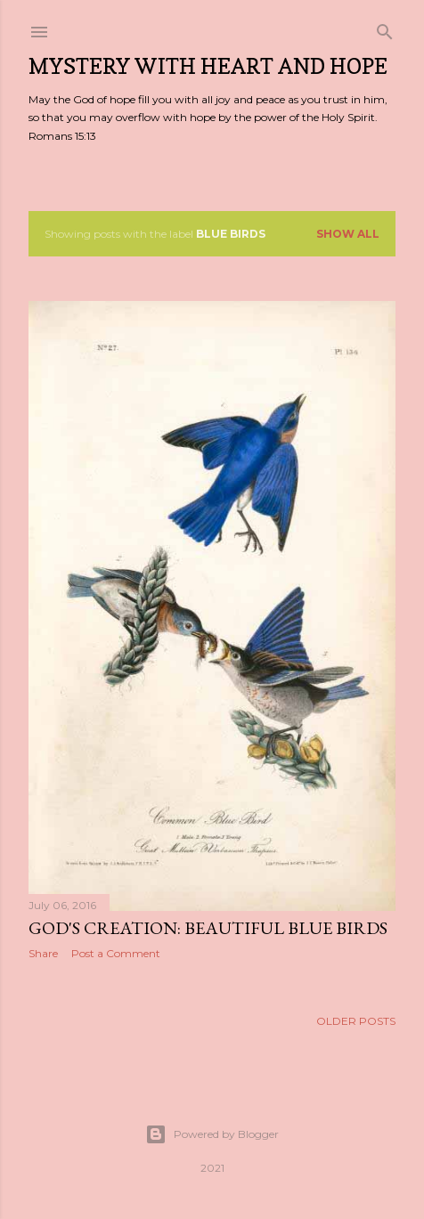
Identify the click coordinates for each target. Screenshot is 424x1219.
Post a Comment (115, 953)
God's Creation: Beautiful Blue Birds (208, 927)
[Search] (384, 28)
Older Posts (355, 1025)
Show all (347, 233)
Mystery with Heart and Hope (208, 66)
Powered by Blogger (212, 1134)
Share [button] (43, 953)
